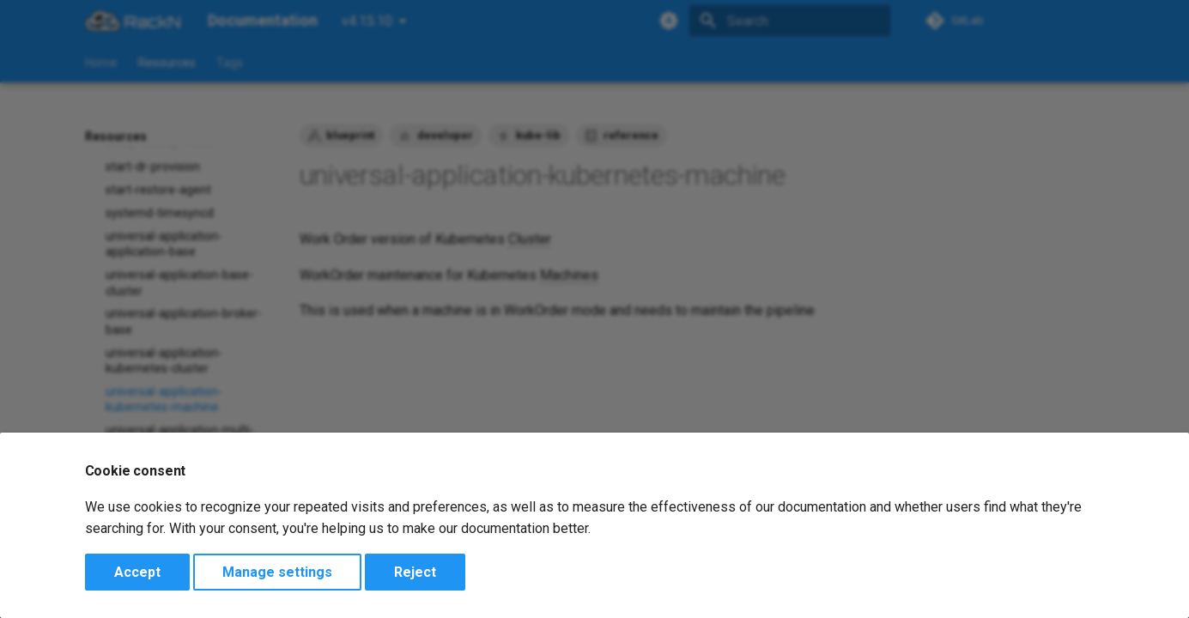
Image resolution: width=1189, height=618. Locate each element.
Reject (415, 572)
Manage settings (277, 572)
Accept (137, 572)
